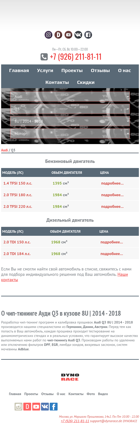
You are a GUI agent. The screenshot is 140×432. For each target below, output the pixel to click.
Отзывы (100, 70)
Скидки (86, 82)
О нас (124, 70)
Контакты (57, 82)
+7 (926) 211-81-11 (75, 56)
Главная (19, 70)
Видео (103, 394)
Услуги (45, 70)
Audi (4, 150)
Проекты (72, 70)
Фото (91, 394)
